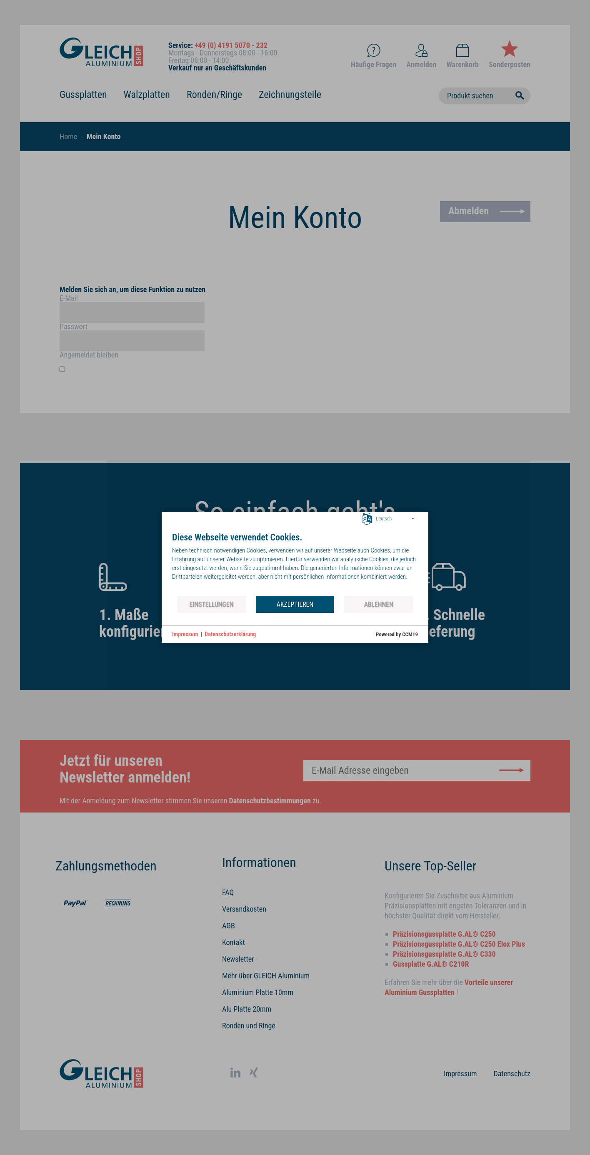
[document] (295, 563)
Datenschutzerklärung (230, 634)
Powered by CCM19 (397, 634)
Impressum (185, 634)
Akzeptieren (295, 604)
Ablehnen (378, 604)
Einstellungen (211, 604)
